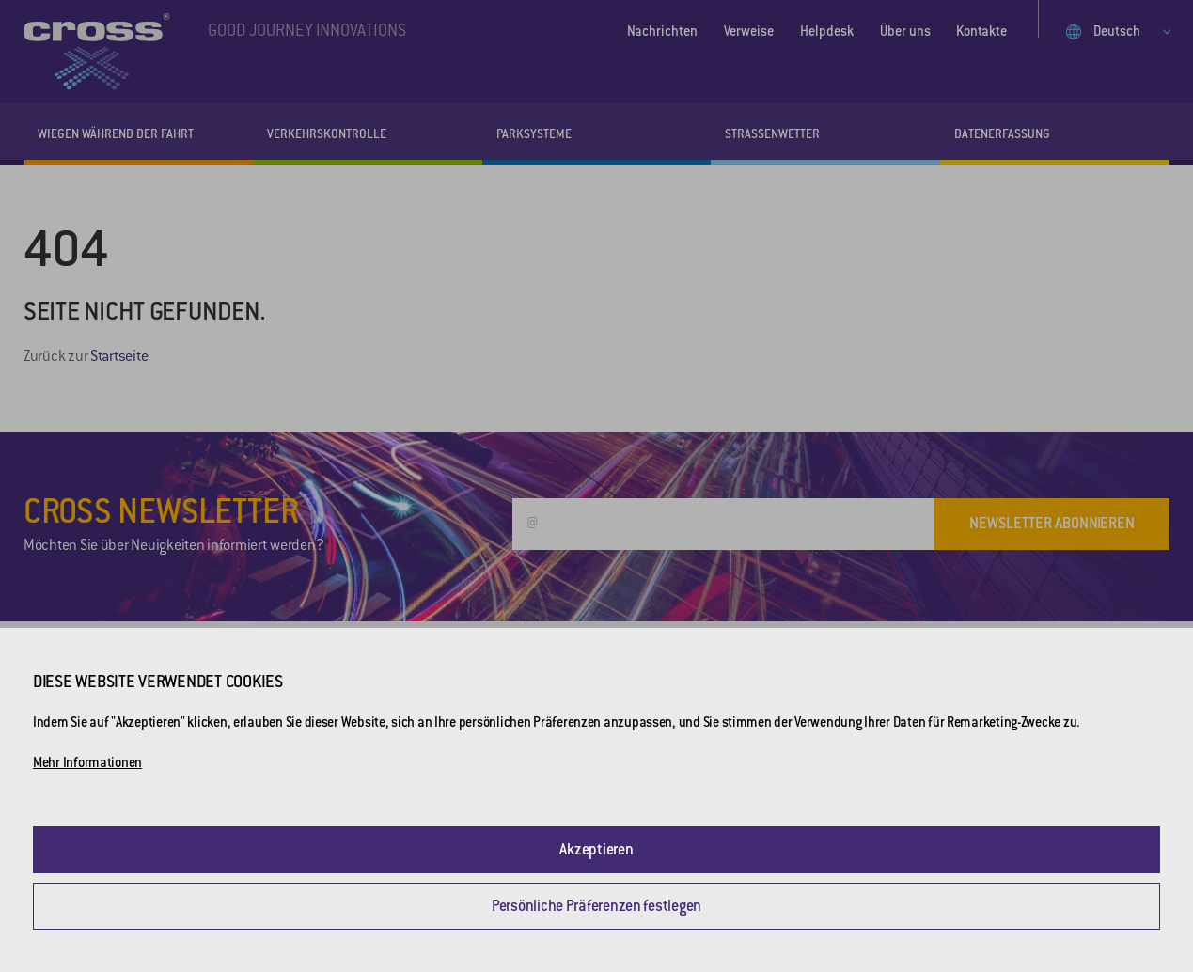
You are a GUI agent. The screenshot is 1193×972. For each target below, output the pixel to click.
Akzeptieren (596, 849)
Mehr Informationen (87, 762)
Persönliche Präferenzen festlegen (596, 906)
